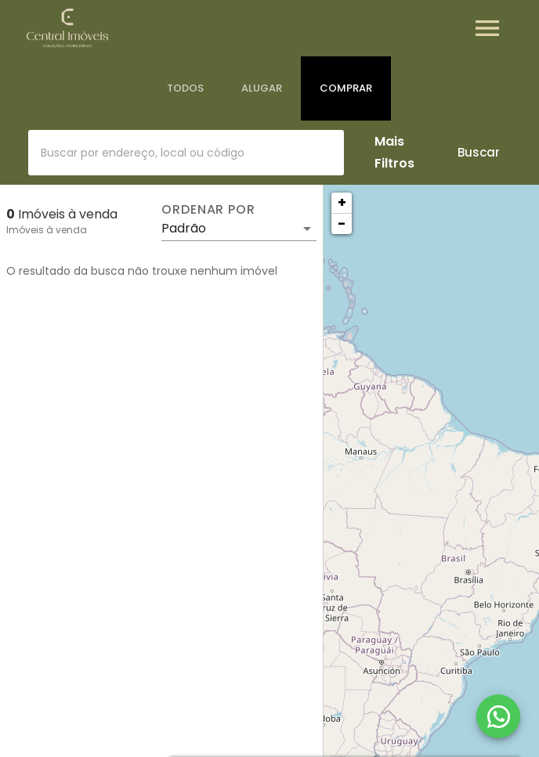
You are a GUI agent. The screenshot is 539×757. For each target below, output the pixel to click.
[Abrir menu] (487, 28)
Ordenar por (208, 210)
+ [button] (342, 202)
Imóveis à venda (46, 229)
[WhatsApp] (498, 716)
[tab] (185, 88)
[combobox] (186, 152)
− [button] (341, 223)
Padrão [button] (183, 228)
